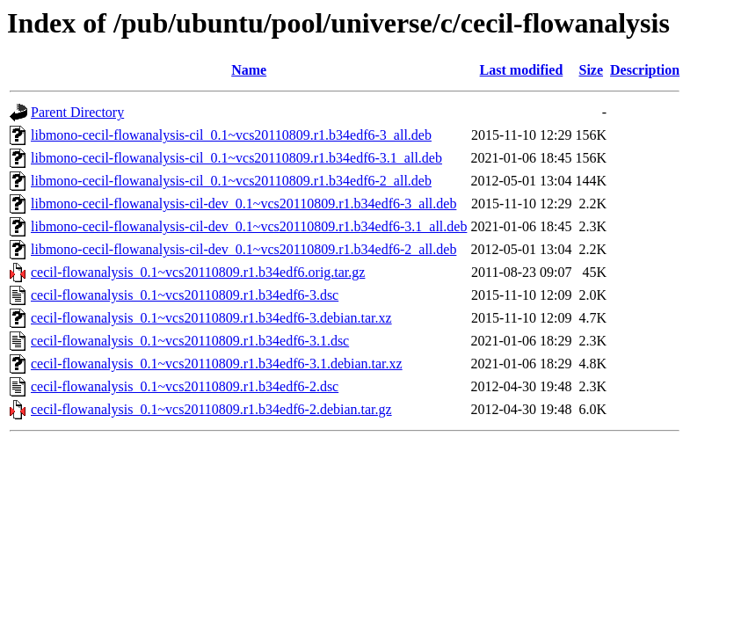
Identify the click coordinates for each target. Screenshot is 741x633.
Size (591, 69)
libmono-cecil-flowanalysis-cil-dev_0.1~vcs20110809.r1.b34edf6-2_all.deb (243, 249)
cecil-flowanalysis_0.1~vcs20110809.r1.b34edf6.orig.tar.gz (198, 272)
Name (248, 69)
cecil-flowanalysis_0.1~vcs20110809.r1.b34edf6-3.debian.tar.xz (211, 317)
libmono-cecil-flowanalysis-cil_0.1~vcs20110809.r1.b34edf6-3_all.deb (231, 134)
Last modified (521, 69)
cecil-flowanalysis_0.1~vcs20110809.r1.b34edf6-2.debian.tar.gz (211, 409)
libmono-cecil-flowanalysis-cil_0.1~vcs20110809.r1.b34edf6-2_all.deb (231, 180)
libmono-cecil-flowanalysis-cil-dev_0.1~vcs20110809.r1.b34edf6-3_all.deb (243, 203)
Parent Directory (77, 112)
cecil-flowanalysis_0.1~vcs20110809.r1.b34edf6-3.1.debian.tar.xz (217, 363)
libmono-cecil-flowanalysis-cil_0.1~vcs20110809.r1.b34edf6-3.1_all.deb (236, 157)
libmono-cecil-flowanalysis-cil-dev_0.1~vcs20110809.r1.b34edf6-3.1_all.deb (249, 226)
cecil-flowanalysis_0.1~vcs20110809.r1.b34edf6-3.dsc (184, 294)
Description (644, 69)
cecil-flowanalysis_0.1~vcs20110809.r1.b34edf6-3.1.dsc (190, 340)
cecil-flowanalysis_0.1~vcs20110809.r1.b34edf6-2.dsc (184, 386)
